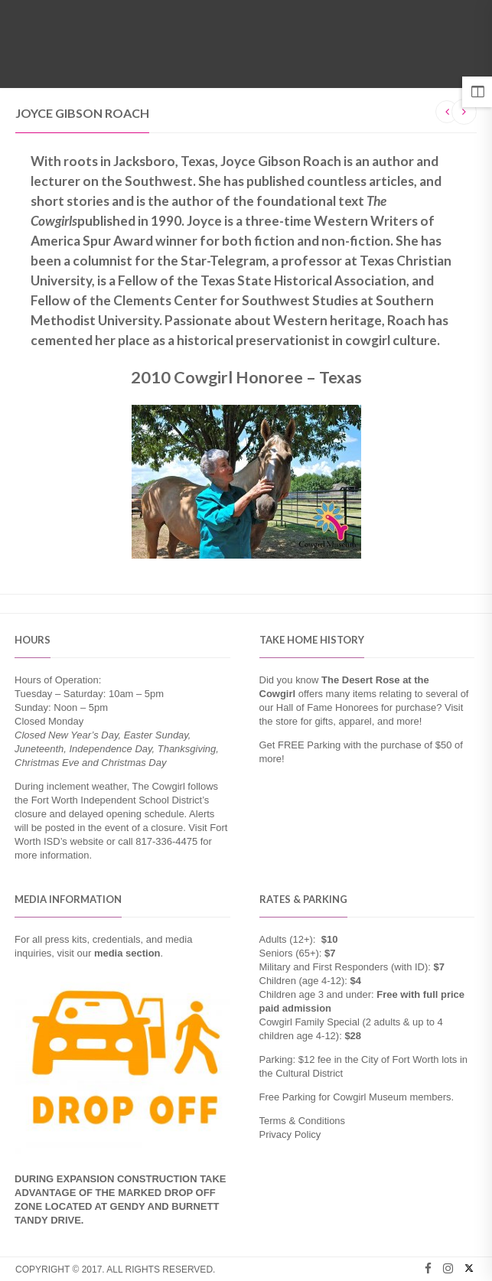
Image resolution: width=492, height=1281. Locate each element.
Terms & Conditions (302, 1120)
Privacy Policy (290, 1134)
